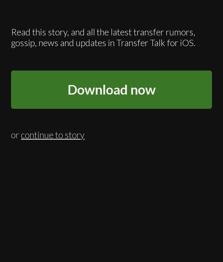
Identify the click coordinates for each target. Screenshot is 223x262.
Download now (112, 89)
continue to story (52, 134)
